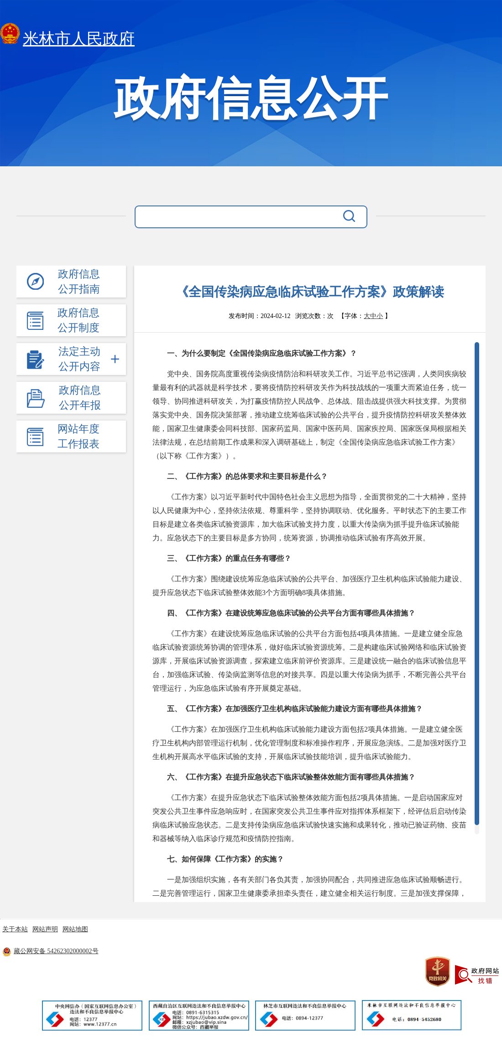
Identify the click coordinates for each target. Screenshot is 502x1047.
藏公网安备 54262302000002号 (50, 951)
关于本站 (15, 929)
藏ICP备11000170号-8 (178, 951)
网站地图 (75, 929)
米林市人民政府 (67, 36)
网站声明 (45, 929)
